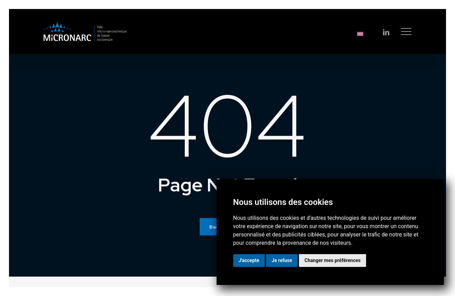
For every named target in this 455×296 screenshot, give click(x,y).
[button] (406, 31)
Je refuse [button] (282, 260)
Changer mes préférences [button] (332, 260)
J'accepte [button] (249, 260)
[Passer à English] (328, 34)
